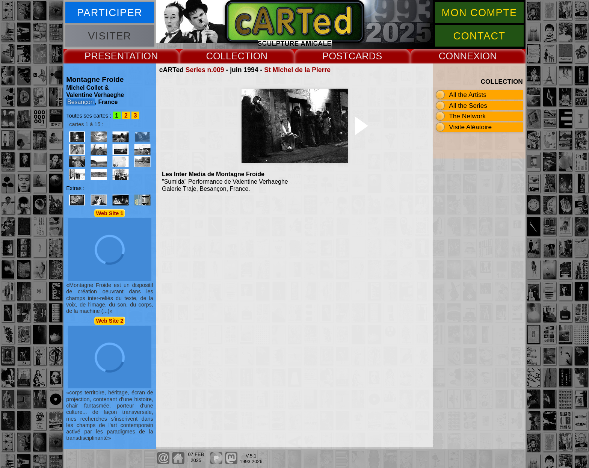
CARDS (365, 56)
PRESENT (107, 56)
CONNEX (459, 56)
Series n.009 (205, 70)
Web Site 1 (110, 213)
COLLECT (228, 56)
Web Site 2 (110, 321)
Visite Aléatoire (470, 127)
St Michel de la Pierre (297, 70)
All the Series (468, 105)
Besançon (80, 102)
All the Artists (467, 94)
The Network (467, 116)
